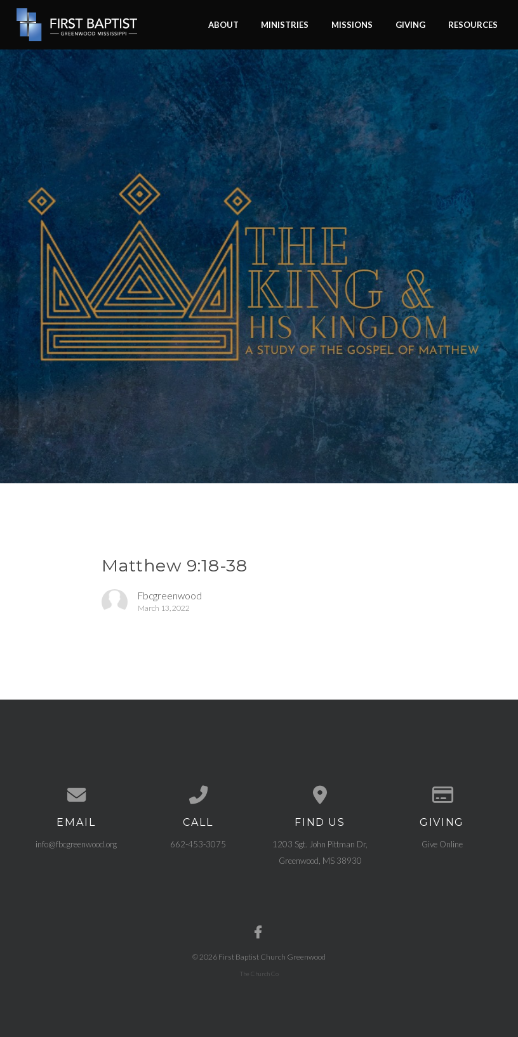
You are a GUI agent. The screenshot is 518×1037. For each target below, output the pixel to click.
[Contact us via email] (76, 795)
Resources (473, 24)
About (223, 24)
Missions (352, 24)
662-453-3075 (198, 844)
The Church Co (259, 973)
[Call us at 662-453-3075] (198, 795)
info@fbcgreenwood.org (76, 844)
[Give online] (442, 795)
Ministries (285, 24)
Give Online (442, 844)
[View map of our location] (320, 795)
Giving (410, 24)
